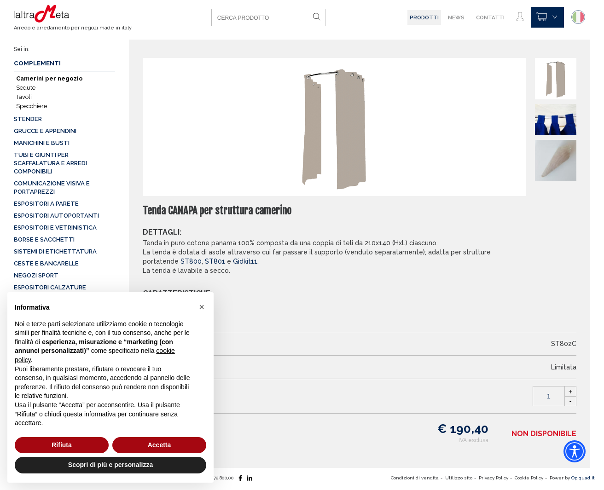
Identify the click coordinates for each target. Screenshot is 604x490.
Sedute (25, 87)
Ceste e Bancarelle (46, 263)
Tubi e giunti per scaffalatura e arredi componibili (50, 163)
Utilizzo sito (458, 477)
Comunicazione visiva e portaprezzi (52, 187)
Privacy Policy (493, 477)
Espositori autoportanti (56, 215)
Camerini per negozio (49, 78)
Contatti (490, 17)
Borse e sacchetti (44, 239)
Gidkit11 (245, 261)
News (456, 17)
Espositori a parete (46, 203)
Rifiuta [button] (62, 445)
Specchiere (31, 106)
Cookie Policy (529, 477)
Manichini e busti (42, 142)
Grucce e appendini (45, 130)
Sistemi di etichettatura (55, 251)
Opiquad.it (583, 477)
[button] (201, 307)
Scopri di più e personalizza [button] (110, 464)
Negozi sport (36, 275)
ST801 (215, 261)
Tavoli (24, 96)
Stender (28, 118)
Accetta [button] (159, 445)
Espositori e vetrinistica (55, 227)
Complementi (37, 63)
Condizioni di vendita (415, 477)
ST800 (191, 261)
